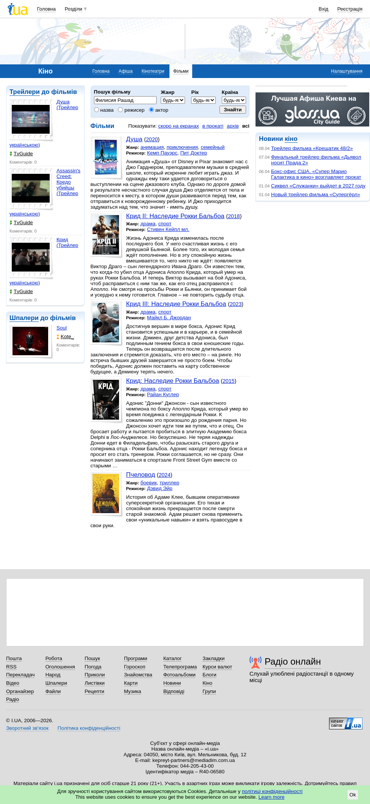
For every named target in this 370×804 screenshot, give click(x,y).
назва (104, 110)
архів (233, 126)
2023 (235, 304)
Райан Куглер (163, 394)
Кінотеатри (152, 71)
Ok (353, 795)
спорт (164, 223)
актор (158, 110)
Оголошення (60, 667)
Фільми (180, 71)
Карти (131, 683)
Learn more (272, 797)
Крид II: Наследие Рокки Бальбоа (175, 216)
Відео (12, 683)
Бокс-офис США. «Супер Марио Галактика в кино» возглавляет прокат (316, 174)
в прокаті (213, 126)
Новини (172, 683)
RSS (11, 667)
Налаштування (346, 71)
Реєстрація (349, 9)
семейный (213, 147)
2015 (228, 381)
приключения (182, 147)
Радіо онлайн (293, 661)
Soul (61, 328)
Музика (132, 691)
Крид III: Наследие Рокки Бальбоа (176, 304)
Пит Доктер (193, 153)
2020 (152, 139)
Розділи (73, 9)
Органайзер (20, 691)
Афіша (126, 71)
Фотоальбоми (179, 675)
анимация (152, 147)
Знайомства (138, 675)
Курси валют (217, 667)
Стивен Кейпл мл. (168, 229)
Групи (209, 691)
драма (147, 223)
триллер (169, 483)
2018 (234, 216)
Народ (53, 675)
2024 (164, 475)
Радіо (12, 699)
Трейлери (24, 91)
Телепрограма (180, 667)
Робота (53, 658)
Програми (135, 658)
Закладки (213, 658)
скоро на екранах (178, 126)
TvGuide (21, 153)
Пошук (92, 658)
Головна (46, 9)
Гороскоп (134, 667)
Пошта (14, 658)
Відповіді (174, 691)
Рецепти (94, 691)
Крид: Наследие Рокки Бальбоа (172, 380)
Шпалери (24, 318)
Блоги (209, 675)
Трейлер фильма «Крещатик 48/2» (312, 148)
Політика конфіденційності (89, 728)
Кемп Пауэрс (162, 153)
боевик (148, 483)
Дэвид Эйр (159, 488)
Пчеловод (140, 474)
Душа (134, 139)
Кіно (207, 683)
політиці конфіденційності (272, 791)
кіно (291, 138)
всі (245, 126)
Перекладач (20, 675)
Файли (53, 691)
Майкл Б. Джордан (169, 317)
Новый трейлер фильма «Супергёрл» (315, 194)
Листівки (95, 683)
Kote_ (65, 336)
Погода (93, 667)
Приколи (95, 675)
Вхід (324, 9)
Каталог (172, 658)
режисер (131, 110)
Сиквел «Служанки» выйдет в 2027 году (318, 186)
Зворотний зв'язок (27, 728)
